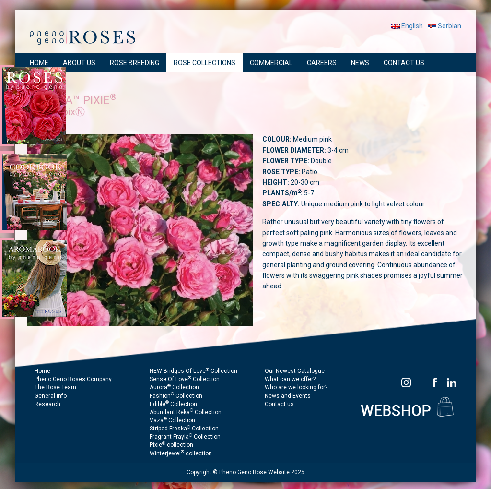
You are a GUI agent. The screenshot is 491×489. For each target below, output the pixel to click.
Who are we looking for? (296, 387)
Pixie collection (171, 444)
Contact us (279, 404)
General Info (51, 396)
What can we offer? (290, 379)
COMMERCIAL (271, 63)
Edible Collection (173, 404)
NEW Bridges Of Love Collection (193, 371)
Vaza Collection (172, 420)
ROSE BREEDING (134, 63)
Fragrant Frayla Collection (185, 436)
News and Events (288, 396)
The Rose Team (55, 387)
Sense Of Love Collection (185, 379)
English (407, 26)
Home (42, 371)
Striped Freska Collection (184, 428)
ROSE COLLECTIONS (204, 63)
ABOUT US (79, 63)
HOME (39, 63)
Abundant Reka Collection (186, 412)
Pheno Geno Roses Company (73, 379)
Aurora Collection (174, 387)
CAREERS (322, 63)
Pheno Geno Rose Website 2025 (261, 472)
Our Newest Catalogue (295, 371)
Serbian (444, 26)
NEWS (360, 63)
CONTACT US (404, 63)
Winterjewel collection (181, 453)
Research (47, 404)
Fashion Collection (176, 396)
